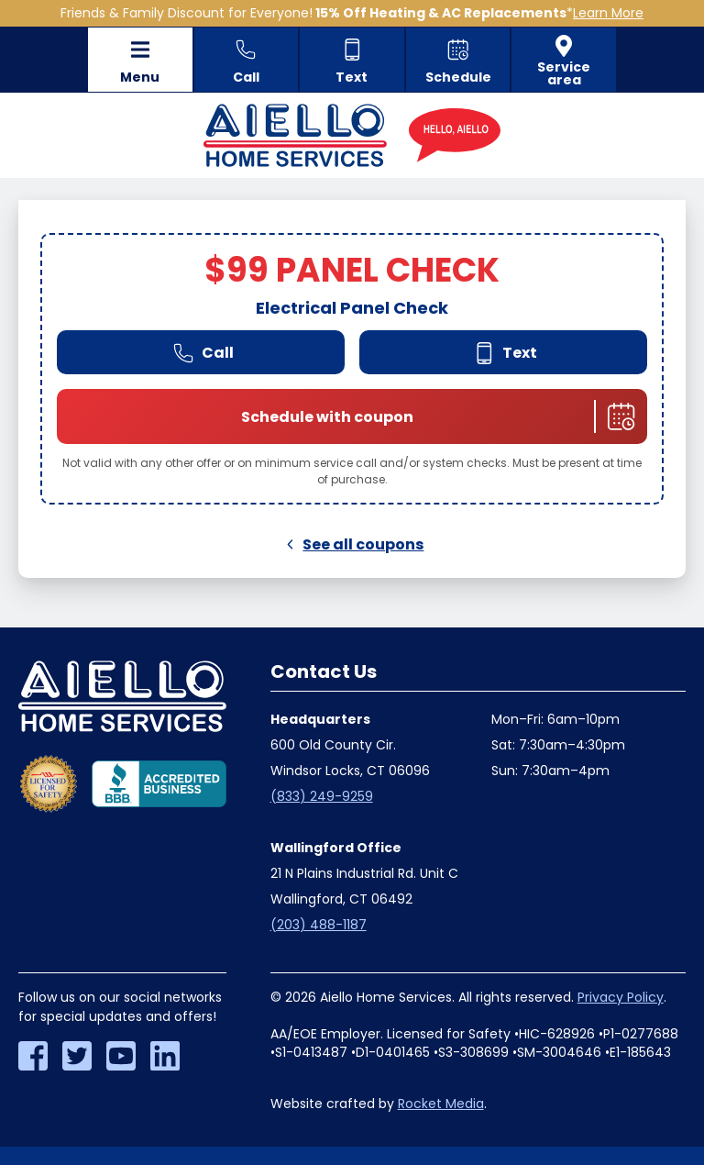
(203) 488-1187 (318, 924)
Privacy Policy (621, 997)
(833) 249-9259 (321, 796)
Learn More (608, 13)
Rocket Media (441, 1103)
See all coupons (352, 544)
